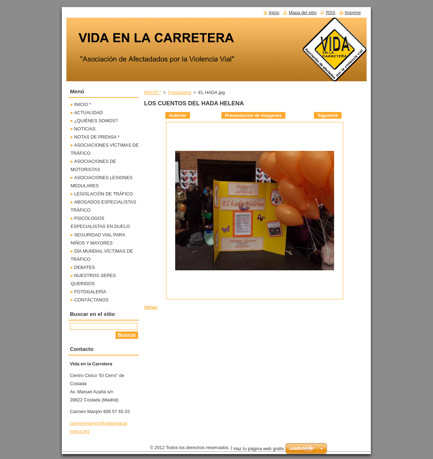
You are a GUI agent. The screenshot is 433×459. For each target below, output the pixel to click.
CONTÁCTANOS (91, 299)
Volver (151, 307)
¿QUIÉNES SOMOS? (96, 120)
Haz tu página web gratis (258, 448)
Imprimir (353, 12)
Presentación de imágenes (253, 115)
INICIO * (152, 92)
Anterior (177, 115)
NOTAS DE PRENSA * (96, 137)
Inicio (274, 12)
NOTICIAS (84, 128)
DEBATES (84, 267)
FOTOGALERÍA (90, 291)
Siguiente (328, 115)
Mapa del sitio (302, 12)
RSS (330, 12)
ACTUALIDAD (88, 112)
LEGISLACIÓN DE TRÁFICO (103, 193)
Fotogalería (179, 92)
